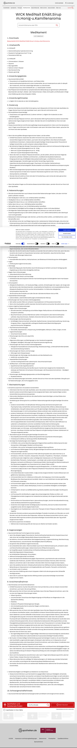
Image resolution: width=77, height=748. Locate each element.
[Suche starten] (56, 25)
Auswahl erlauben (67, 6)
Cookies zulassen (67, 2)
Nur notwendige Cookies (67, 9)
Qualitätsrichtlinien (63, 739)
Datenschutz (42, 739)
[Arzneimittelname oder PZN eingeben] (38, 25)
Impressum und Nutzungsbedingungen (26, 739)
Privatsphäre (51, 739)
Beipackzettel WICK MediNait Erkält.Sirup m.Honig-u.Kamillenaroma (28, 41)
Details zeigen (64, 16)
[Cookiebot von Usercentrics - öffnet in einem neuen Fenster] (8, 16)
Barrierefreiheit (38, 742)
